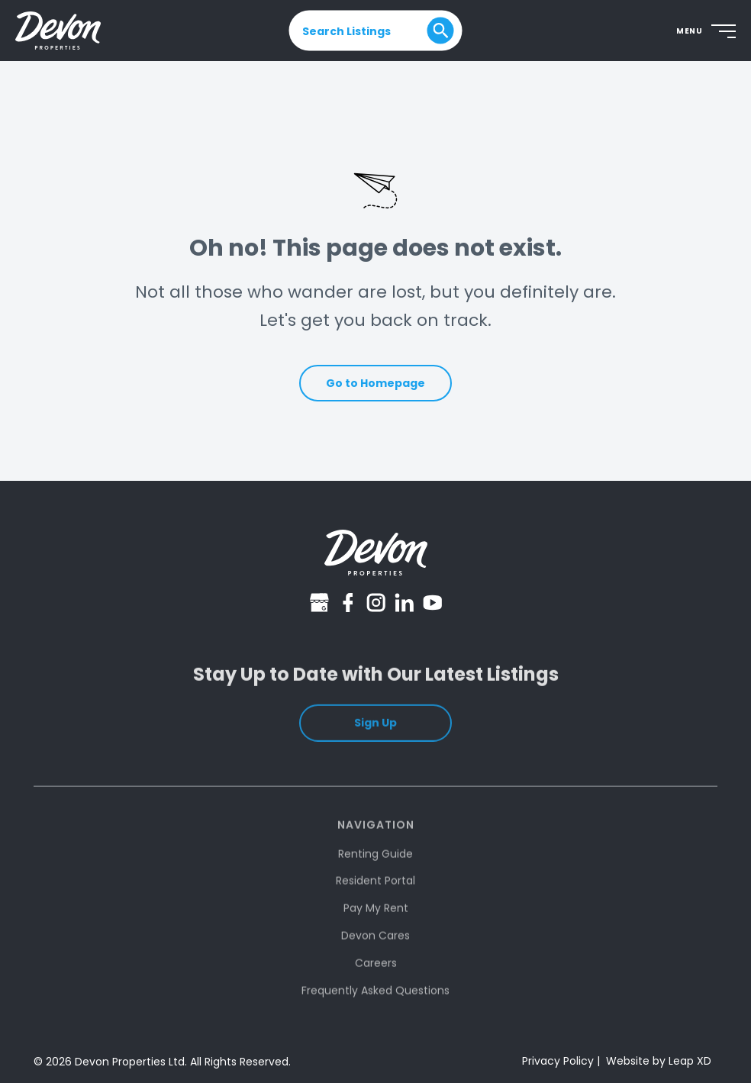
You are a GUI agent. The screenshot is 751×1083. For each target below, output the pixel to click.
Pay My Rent (375, 921)
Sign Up (375, 733)
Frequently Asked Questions (375, 1002)
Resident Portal (375, 893)
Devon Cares (375, 948)
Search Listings (346, 30)
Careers (376, 975)
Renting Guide (375, 866)
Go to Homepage (375, 383)
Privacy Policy (558, 1060)
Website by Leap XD (658, 1060)
